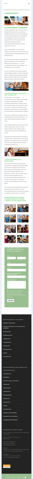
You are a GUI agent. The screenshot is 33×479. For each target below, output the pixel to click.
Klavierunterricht (7, 331)
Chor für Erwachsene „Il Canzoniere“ (11, 380)
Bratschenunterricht (7, 349)
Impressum (18, 477)
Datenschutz (12, 477)
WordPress (25, 475)
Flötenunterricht (6, 402)
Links (8, 477)
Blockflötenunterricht (7, 335)
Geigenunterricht (6, 338)
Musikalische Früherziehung (9, 322)
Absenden (10, 300)
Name (9, 255)
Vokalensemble (6, 384)
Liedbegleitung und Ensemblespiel (10, 419)
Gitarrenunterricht (7, 356)
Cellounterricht (6, 345)
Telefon (8, 267)
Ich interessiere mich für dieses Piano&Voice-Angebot (14, 274)
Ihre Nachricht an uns (12, 279)
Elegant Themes (14, 475)
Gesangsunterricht (7, 342)
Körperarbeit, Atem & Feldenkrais (10, 416)
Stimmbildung (6, 377)
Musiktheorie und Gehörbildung (10, 412)
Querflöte (5, 352)
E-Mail (9, 262)
